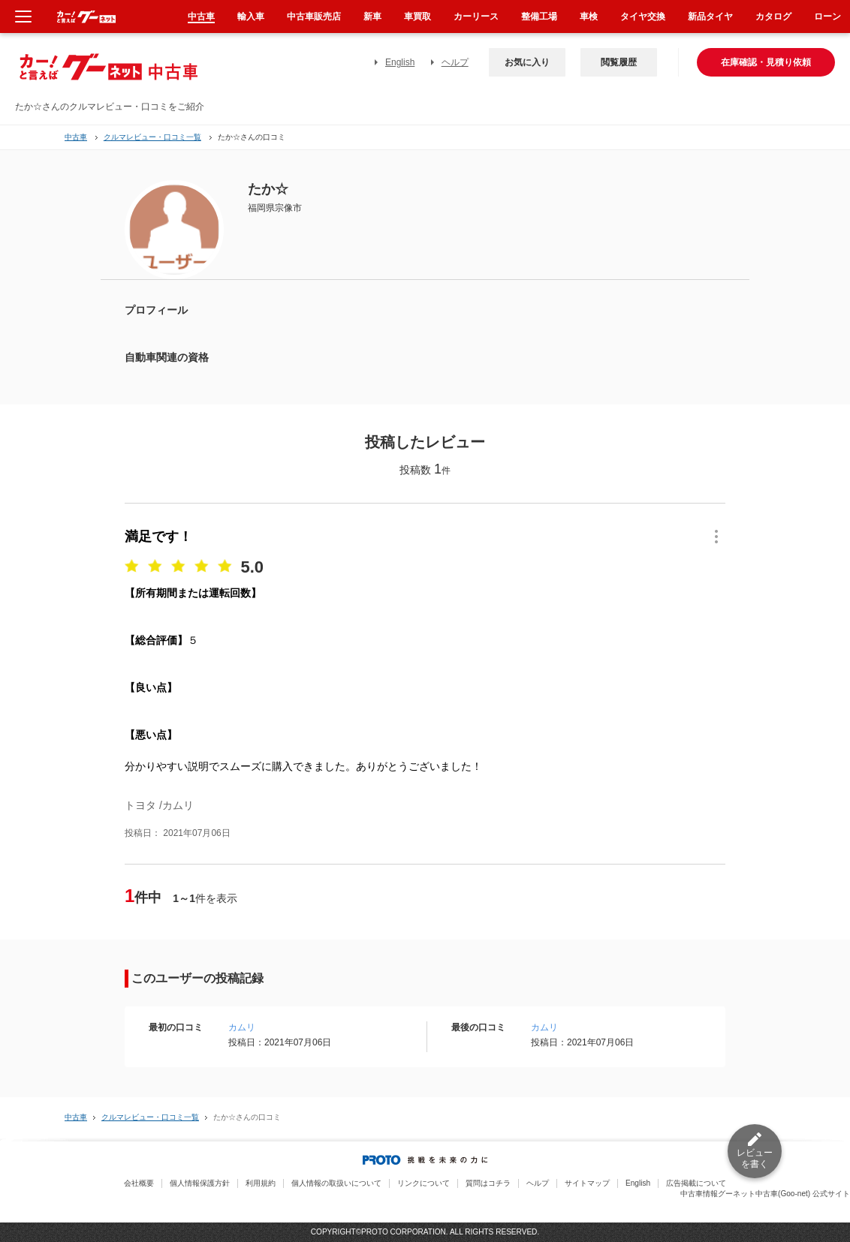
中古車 (76, 137)
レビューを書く (755, 1158)
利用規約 (261, 1183)
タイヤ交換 (642, 16)
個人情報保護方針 (200, 1183)
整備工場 (539, 16)
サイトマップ (587, 1183)
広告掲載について (696, 1183)
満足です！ (158, 536)
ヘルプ (455, 62)
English (399, 62)
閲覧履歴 (619, 62)
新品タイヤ (710, 16)
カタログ (773, 16)
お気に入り (527, 62)
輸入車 (250, 16)
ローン (827, 16)
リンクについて (423, 1183)
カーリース (476, 16)
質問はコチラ (488, 1183)
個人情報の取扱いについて (336, 1183)
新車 (372, 16)
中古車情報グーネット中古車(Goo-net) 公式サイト (765, 1193)
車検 (589, 16)
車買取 (417, 16)
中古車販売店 (314, 16)
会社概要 (139, 1183)
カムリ (241, 1027)
